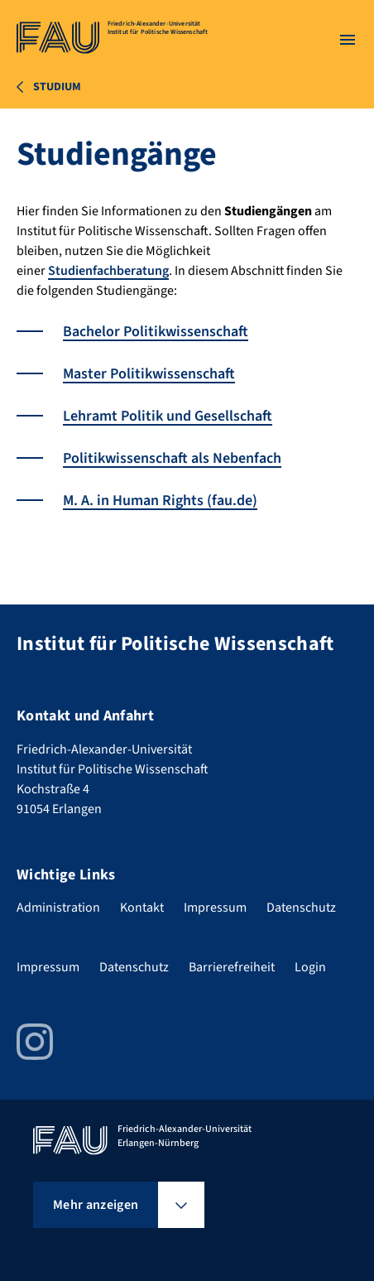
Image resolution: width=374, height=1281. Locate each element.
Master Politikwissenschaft (149, 374)
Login (310, 967)
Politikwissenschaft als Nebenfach (172, 458)
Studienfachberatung (108, 271)
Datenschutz (301, 907)
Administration (58, 907)
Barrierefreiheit (232, 967)
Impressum (215, 907)
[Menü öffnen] (347, 40)
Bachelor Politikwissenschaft (155, 331)
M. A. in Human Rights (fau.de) (160, 500)
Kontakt (142, 907)
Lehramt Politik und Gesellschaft (167, 416)
